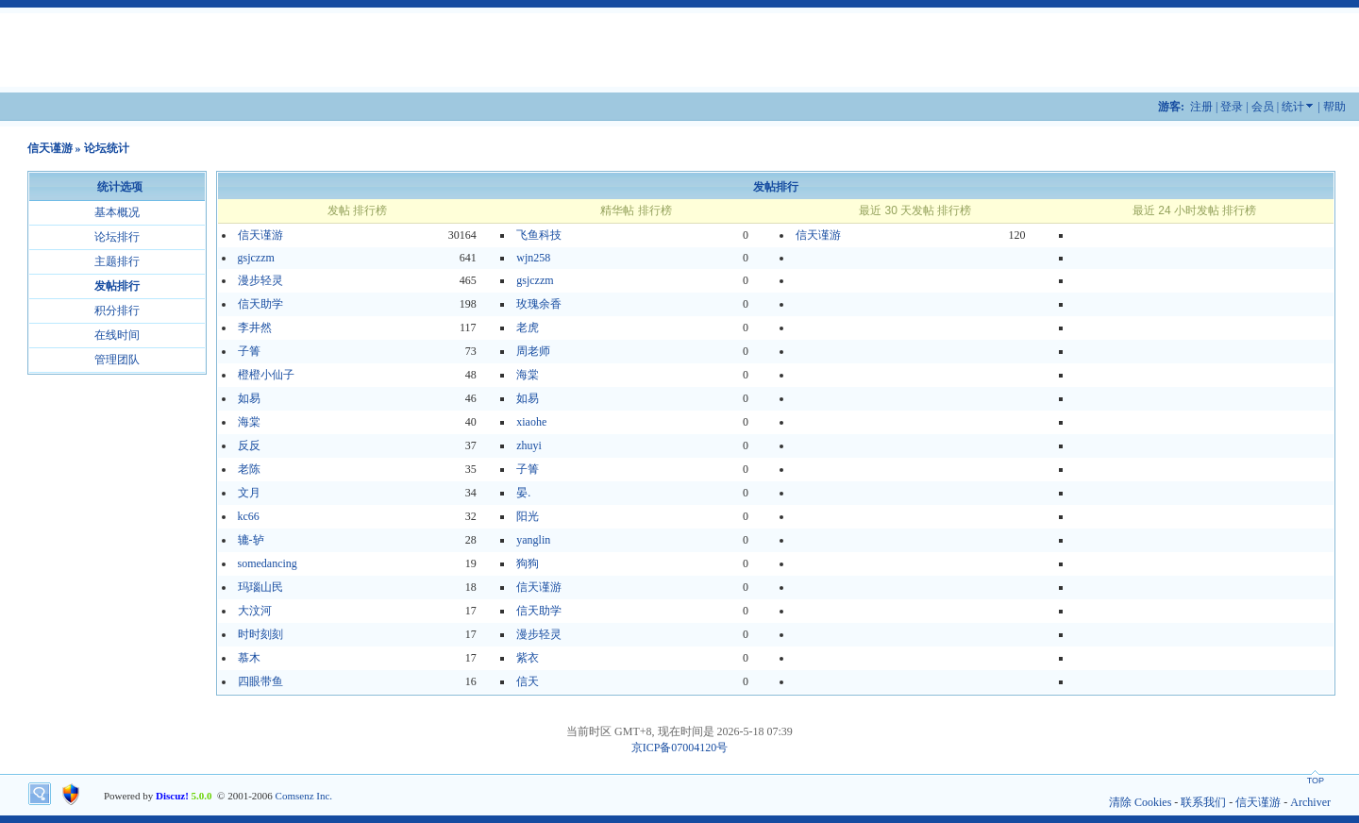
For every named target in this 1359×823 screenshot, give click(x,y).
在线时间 (117, 335)
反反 (249, 445)
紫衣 (527, 657)
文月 (249, 492)
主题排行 (117, 261)
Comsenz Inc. (304, 795)
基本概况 (117, 212)
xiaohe (531, 421)
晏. (523, 492)
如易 (249, 398)
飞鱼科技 (539, 235)
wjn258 (533, 257)
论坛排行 (117, 237)
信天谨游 (50, 148)
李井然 (255, 327)
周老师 (533, 351)
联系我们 (1203, 802)
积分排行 (117, 310)
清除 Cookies (1140, 802)
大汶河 (255, 610)
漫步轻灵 (260, 280)
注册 (1201, 106)
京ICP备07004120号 (680, 747)
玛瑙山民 (260, 587)
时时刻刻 (260, 634)
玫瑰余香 (539, 304)
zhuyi (529, 445)
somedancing (267, 563)
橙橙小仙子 (266, 374)
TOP (1315, 780)
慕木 (249, 657)
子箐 (249, 351)
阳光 (527, 516)
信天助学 (260, 304)
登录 (1231, 106)
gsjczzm (256, 257)
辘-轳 (251, 539)
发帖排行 (117, 286)
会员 (1262, 106)
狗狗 (527, 563)
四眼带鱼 (260, 681)
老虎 (527, 327)
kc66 (249, 516)
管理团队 (117, 359)
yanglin (533, 539)
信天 (527, 681)
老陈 (249, 469)
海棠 (527, 374)
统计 (1293, 106)
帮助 (1334, 106)
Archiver (1310, 802)
